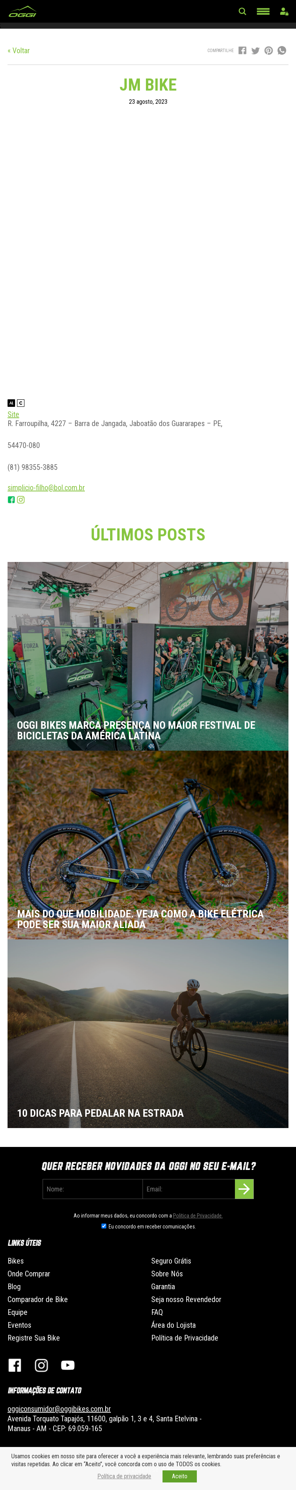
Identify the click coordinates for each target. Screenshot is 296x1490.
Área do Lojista (173, 1325)
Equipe (18, 1312)
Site (13, 414)
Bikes (16, 1260)
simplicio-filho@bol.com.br (46, 487)
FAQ (157, 1312)
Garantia (163, 1286)
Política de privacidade (124, 1476)
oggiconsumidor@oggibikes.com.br (59, 1408)
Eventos (19, 1325)
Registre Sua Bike (34, 1337)
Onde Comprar (29, 1273)
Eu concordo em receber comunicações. (152, 1227)
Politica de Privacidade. (198, 1216)
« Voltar (19, 50)
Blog (14, 1286)
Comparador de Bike (38, 1299)
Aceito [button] (179, 1476)
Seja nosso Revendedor (186, 1299)
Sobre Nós (167, 1273)
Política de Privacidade (184, 1337)
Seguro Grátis (171, 1260)
